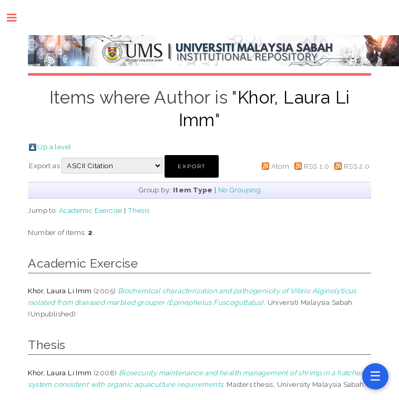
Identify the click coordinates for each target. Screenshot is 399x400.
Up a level (54, 146)
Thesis (138, 210)
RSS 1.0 (317, 166)
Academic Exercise (90, 210)
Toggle (17, 17)
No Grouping (239, 190)
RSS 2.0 (357, 166)
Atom (280, 166)
